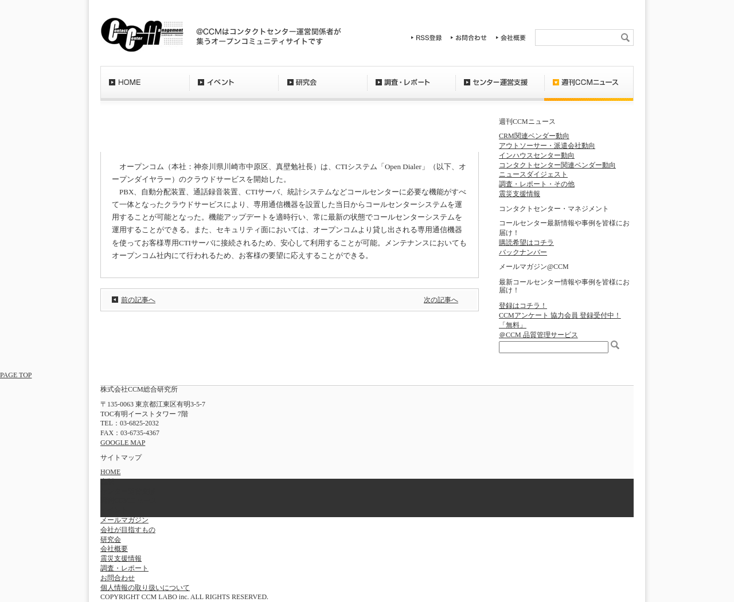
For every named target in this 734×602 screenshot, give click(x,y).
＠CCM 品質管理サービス (538, 335)
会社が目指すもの (127, 530)
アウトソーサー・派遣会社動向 (547, 146)
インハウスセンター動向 (537, 155)
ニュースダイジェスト (533, 174)
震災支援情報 (519, 194)
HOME (144, 89)
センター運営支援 (499, 89)
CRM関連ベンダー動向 (534, 136)
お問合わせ (469, 37)
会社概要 (511, 37)
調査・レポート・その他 (537, 184)
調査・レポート (411, 89)
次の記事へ (441, 300)
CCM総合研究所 (142, 34)
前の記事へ (138, 300)
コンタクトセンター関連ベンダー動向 (557, 165)
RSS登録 (426, 37)
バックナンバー (523, 252)
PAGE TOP (16, 375)
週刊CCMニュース (589, 89)
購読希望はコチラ (526, 243)
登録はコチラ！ (523, 306)
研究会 (322, 89)
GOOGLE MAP (122, 443)
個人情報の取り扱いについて (145, 588)
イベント (233, 89)
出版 (107, 482)
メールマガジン (124, 520)
